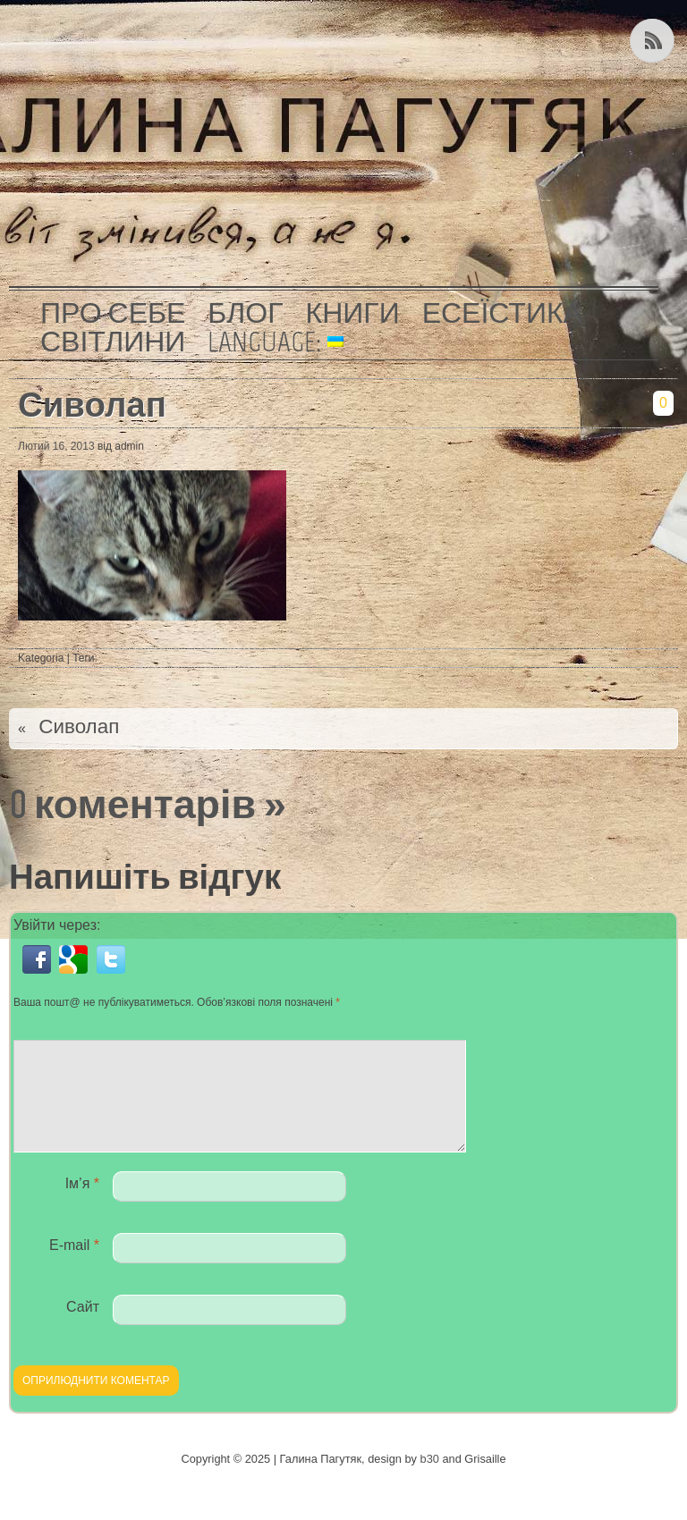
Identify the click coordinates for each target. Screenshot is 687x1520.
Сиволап (92, 405)
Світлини (112, 341)
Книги (353, 313)
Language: (276, 341)
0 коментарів (132, 804)
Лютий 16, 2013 (56, 446)
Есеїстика (502, 313)
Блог (245, 313)
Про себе (112, 313)
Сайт (82, 1328)
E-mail (74, 1266)
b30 (429, 1480)
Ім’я (82, 1204)
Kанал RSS (654, 40)
